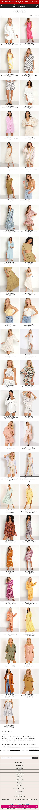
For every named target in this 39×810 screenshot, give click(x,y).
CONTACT (24, 799)
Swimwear (19, 771)
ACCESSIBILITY (30, 799)
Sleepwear (19, 780)
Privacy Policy (26, 808)
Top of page (19, 791)
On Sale (19, 786)
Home (15, 10)
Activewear (20, 774)
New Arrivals (19, 762)
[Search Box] (34, 6)
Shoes (19, 783)
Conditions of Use (34, 808)
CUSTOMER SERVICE (16, 799)
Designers (19, 765)
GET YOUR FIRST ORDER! (23, 806)
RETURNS (9, 799)
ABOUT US (4, 799)
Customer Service (19, 788)
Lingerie (19, 777)
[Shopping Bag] (37, 6)
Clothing (19, 768)
